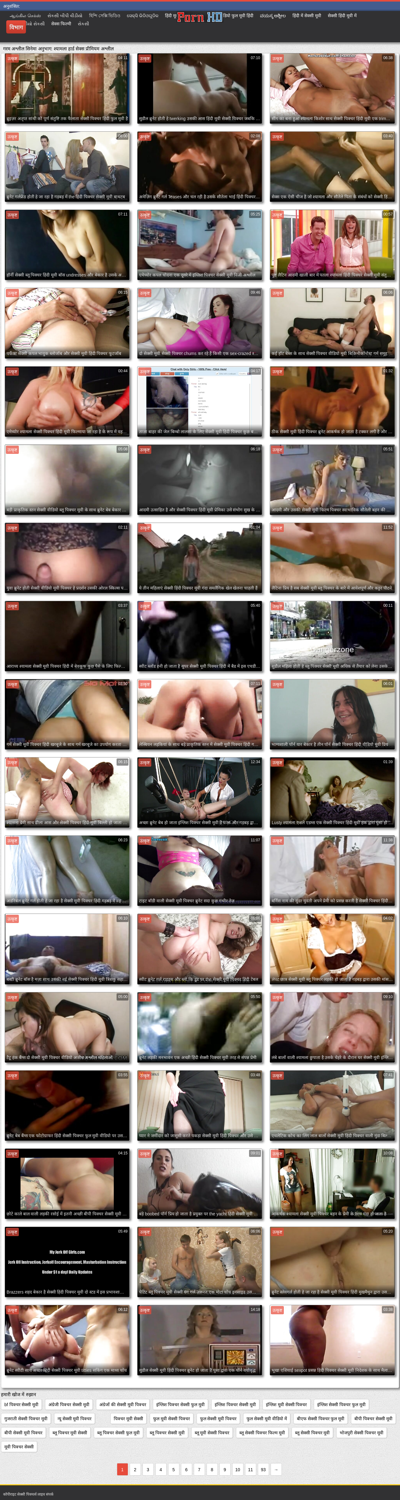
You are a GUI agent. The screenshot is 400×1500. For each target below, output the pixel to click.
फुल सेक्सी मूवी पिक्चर (218, 1418)
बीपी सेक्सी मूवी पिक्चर (23, 1432)
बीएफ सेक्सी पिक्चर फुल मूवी (321, 1418)
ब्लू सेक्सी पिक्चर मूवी (312, 1432)
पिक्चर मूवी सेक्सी (128, 1418)
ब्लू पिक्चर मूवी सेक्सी (70, 1432)
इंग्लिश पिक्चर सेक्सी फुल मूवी (180, 1404)
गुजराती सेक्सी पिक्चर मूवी (26, 1418)
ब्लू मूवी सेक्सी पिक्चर (212, 1432)
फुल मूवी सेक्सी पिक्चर (171, 1418)
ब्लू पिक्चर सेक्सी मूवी (167, 1432)
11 (250, 1469)
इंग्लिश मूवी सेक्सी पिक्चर (286, 1404)
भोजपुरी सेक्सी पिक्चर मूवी (361, 1432)
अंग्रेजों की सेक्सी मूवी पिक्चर (122, 1404)
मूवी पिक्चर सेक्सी (19, 1446)
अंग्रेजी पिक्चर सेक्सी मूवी (68, 1404)
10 (237, 1469)
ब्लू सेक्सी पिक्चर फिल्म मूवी (262, 1432)
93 (263, 1469)
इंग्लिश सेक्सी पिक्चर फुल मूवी (341, 1404)
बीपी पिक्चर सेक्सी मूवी (373, 1418)
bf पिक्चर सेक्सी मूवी (21, 1404)
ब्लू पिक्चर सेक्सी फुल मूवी (118, 1432)
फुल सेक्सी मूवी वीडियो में (267, 1418)
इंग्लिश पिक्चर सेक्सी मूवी (235, 1404)
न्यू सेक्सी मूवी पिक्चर (75, 1418)
